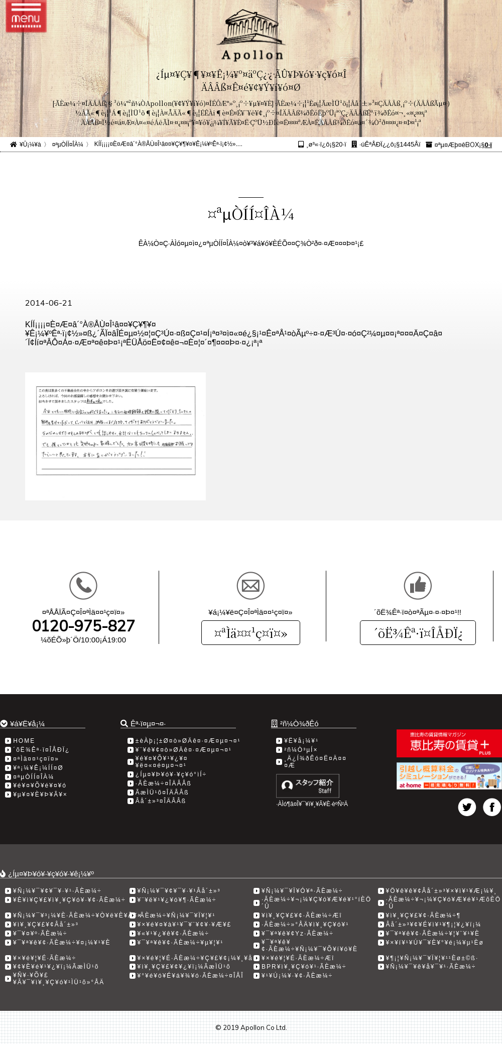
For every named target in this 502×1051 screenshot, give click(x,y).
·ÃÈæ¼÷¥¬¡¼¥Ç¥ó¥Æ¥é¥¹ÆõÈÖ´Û (443, 903)
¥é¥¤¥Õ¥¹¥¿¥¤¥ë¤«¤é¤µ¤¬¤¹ (162, 762)
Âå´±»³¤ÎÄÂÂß (161, 801)
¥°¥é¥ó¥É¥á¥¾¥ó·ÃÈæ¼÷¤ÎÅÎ (191, 975)
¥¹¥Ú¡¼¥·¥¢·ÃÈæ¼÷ (297, 975)
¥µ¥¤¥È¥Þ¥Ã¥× (40, 794)
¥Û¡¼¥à (30, 144)
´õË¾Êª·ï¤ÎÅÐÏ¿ (418, 632)
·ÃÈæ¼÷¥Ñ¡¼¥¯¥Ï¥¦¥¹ (177, 915)
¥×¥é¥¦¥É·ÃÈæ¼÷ (44, 958)
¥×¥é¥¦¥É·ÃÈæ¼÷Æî (298, 958)
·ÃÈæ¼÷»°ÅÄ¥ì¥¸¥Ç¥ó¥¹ (305, 924)
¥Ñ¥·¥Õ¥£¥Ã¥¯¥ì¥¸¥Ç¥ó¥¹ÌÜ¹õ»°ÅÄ (58, 979)
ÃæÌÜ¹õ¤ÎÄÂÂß (162, 792)
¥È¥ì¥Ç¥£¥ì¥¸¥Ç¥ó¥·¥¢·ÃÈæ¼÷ (69, 899)
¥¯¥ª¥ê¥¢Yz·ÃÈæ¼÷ (298, 933)
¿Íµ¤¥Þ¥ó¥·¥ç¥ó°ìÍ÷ (171, 774)
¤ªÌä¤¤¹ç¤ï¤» (250, 632)
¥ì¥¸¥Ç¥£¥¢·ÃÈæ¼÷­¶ (423, 915)
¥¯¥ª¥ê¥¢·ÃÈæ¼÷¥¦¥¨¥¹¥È (433, 933)
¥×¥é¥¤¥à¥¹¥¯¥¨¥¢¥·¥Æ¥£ (185, 924)
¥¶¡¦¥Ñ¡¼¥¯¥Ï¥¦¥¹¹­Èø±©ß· (432, 958)
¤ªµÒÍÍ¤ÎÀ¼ (67, 144)
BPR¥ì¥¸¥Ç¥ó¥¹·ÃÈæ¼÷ (304, 966)
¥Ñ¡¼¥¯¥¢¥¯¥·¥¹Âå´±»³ (179, 890)
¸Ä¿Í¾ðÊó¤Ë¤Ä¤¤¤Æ (315, 762)
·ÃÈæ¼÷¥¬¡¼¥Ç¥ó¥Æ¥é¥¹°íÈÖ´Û (316, 903)
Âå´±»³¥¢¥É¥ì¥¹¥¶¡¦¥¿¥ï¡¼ (434, 924)
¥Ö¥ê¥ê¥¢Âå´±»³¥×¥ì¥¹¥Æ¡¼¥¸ (441, 890)
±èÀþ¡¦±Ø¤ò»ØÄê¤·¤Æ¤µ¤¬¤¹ (188, 740)
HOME (24, 740)
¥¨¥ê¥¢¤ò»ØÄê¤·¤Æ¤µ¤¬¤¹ (184, 749)
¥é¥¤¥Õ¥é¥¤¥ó (40, 785)
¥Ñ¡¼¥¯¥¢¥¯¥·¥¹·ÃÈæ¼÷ (57, 890)
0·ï (488, 145)
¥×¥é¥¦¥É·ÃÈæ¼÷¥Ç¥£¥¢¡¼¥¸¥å (195, 958)
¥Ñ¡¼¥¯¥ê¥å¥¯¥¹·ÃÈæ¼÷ (431, 966)
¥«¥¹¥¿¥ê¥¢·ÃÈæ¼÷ (173, 933)
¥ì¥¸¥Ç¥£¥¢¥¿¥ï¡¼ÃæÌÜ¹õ (184, 966)
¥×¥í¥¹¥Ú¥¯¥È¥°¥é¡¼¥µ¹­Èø (435, 942)
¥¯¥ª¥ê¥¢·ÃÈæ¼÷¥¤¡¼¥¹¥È (61, 942)
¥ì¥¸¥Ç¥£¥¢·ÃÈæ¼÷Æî (302, 915)
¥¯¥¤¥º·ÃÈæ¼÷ (40, 933)
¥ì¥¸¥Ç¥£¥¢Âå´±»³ (46, 924)
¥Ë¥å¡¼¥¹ (301, 740)
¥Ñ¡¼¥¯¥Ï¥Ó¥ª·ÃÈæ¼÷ (302, 890)
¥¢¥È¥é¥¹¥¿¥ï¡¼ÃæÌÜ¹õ (56, 966)
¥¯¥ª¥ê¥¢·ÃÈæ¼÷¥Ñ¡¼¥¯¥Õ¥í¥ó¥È (310, 946)
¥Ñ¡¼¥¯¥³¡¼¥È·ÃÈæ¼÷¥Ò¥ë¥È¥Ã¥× (77, 915)
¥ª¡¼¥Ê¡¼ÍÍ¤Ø (38, 767)
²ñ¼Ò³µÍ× (301, 749)
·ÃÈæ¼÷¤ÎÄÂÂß (164, 783)
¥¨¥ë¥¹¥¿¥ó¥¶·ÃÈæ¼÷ (177, 899)
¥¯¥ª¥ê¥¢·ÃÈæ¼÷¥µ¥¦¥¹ (181, 942)
